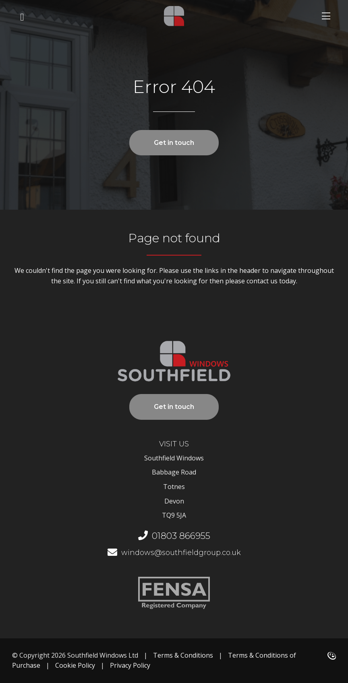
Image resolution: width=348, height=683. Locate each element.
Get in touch (174, 143)
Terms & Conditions (183, 655)
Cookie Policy (75, 665)
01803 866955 (174, 535)
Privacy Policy (130, 665)
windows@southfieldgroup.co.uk (174, 552)
